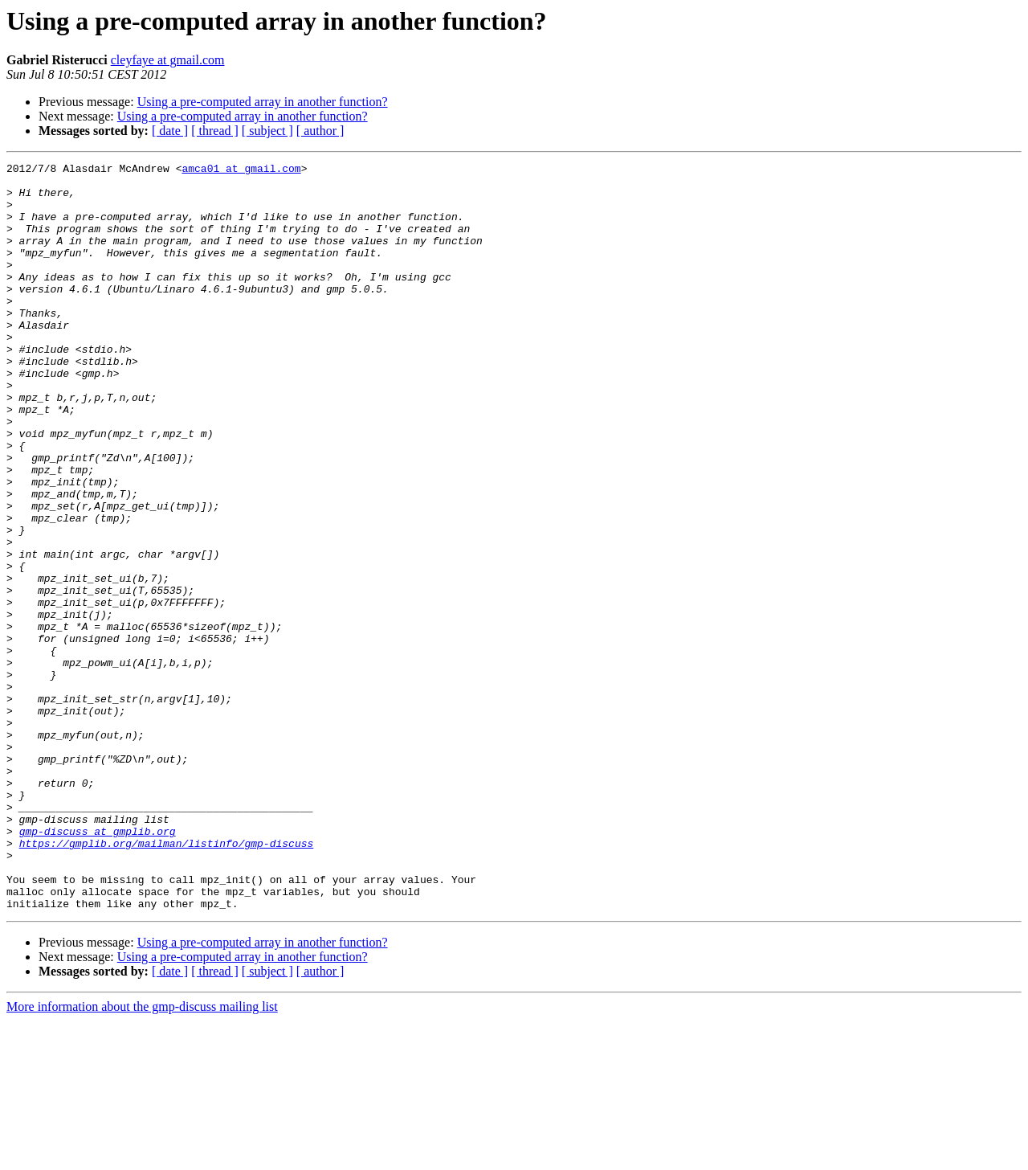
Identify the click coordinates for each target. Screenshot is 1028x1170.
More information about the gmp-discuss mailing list (142, 1156)
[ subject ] (267, 130)
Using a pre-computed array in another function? (262, 101)
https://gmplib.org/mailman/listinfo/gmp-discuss (166, 980)
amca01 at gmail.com (241, 170)
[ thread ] (215, 130)
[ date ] (170, 130)
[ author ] (320, 130)
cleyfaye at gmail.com (168, 60)
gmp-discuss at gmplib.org (97, 966)
